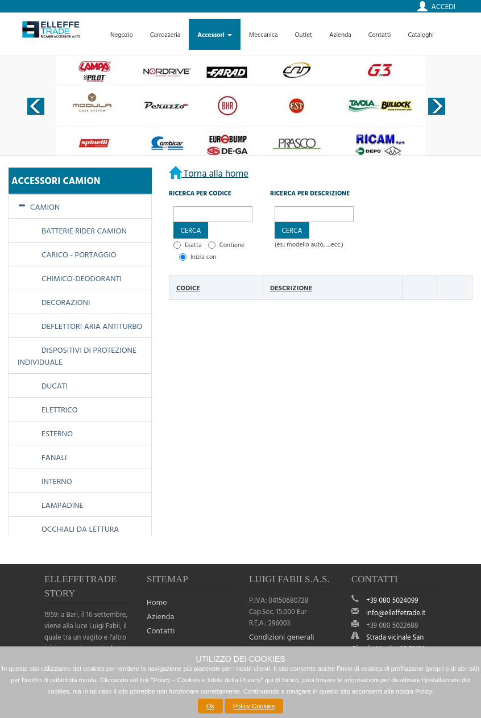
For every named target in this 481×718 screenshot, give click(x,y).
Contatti (379, 34)
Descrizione (291, 287)
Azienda (340, 34)
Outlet (304, 34)
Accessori (214, 34)
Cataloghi (421, 34)
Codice (188, 287)
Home (157, 602)
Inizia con (203, 256)
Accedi (443, 6)
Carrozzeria (165, 34)
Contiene (231, 244)
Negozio (121, 34)
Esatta (193, 244)
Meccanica (263, 34)
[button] (190, 230)
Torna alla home (214, 173)
